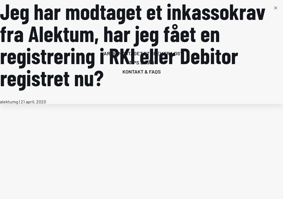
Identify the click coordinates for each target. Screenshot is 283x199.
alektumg (9, 101)
